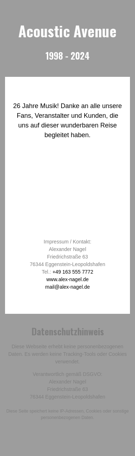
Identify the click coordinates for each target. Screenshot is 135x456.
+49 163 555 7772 (73, 272)
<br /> (67, 193)
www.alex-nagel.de (67, 279)
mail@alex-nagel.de (67, 287)
